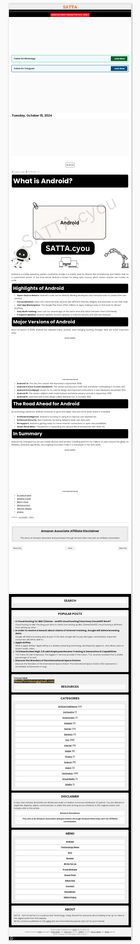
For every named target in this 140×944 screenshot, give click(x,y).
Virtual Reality (68, 779)
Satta (40, 932)
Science (68, 762)
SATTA (74, 930)
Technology (67, 773)
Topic (31, 517)
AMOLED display (24, 508)
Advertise (70, 880)
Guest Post (70, 875)
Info (67, 740)
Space (68, 767)
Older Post (123, 548)
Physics (68, 756)
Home (70, 548)
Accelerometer (24, 495)
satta (48, 921)
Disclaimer (70, 891)
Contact (70, 886)
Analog (20, 512)
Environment (69, 717)
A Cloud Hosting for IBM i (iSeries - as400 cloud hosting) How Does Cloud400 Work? (63, 621)
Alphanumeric (23, 505)
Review (70, 858)
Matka (107, 932)
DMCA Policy (70, 897)
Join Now (119, 58)
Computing (68, 712)
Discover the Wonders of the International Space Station (48, 660)
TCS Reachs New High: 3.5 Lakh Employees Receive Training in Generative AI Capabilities (65, 651)
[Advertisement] (70, 36)
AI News (70, 841)
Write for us (70, 864)
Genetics (68, 734)
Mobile (68, 751)
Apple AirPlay (23, 642)
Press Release (70, 869)
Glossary (23, 517)
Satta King (67, 932)
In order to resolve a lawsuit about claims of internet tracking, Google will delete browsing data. (67, 632)
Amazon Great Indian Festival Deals (70, 14)
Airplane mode (24, 498)
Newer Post (17, 548)
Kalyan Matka (96, 932)
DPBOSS (81, 932)
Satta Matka (55, 932)
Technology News (70, 847)
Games (67, 728)
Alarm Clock (22, 502)
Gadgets (68, 723)
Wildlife (68, 784)
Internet (68, 745)
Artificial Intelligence (67, 706)
